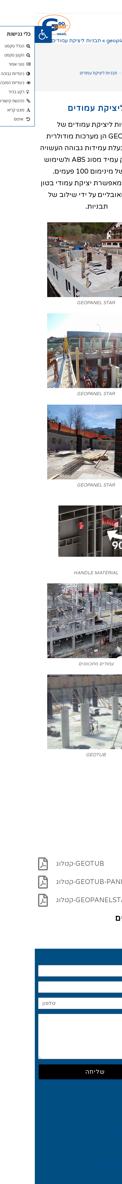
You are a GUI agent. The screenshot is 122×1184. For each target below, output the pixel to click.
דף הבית (108, 40)
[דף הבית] (114, 73)
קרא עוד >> (104, 932)
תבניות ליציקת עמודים (63, 73)
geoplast (82, 40)
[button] (8, 34)
